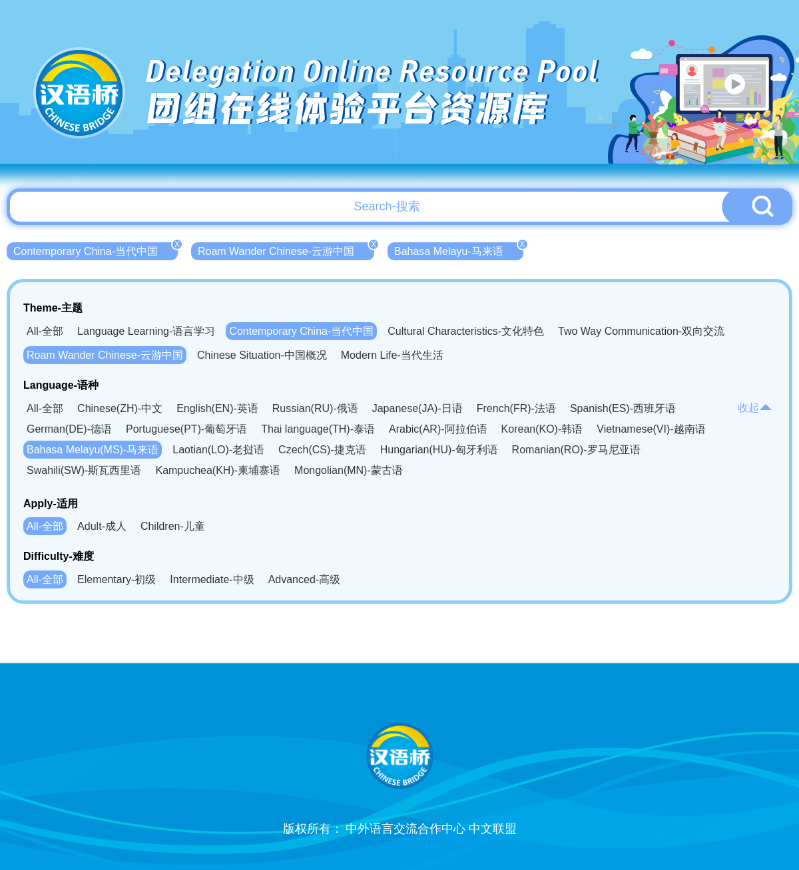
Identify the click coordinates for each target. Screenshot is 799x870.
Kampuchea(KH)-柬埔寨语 (217, 470)
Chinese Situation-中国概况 (262, 355)
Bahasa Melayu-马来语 (458, 249)
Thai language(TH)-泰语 (318, 429)
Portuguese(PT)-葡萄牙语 (186, 429)
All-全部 (45, 331)
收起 (755, 407)
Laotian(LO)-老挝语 (218, 449)
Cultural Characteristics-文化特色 (466, 331)
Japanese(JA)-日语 (417, 408)
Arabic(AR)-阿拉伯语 (438, 429)
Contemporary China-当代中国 (95, 249)
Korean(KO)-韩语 (542, 429)
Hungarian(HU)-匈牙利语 (439, 449)
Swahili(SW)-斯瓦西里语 (84, 470)
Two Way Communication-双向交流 (641, 331)
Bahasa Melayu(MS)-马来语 (92, 449)
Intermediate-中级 (212, 579)
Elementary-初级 (116, 579)
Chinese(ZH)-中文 (119, 408)
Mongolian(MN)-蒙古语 (348, 470)
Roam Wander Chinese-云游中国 (286, 249)
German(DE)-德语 (69, 429)
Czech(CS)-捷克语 (322, 449)
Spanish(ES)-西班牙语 (623, 408)
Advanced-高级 (304, 579)
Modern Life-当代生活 (392, 355)
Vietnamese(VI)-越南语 (651, 429)
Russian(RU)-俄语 (315, 408)
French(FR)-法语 (516, 408)
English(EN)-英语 (217, 408)
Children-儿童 (172, 526)
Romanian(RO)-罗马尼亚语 (576, 449)
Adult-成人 (102, 526)
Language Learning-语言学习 (146, 331)
